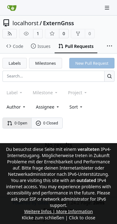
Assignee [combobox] (48, 107)
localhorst (25, 23)
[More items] (110, 46)
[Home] (12, 7)
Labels (15, 63)
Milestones (45, 63)
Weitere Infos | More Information (58, 211)
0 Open (17, 123)
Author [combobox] (16, 107)
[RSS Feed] (9, 33)
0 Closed (47, 123)
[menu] (77, 106)
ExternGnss (58, 23)
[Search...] (109, 76)
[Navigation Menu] (107, 7)
